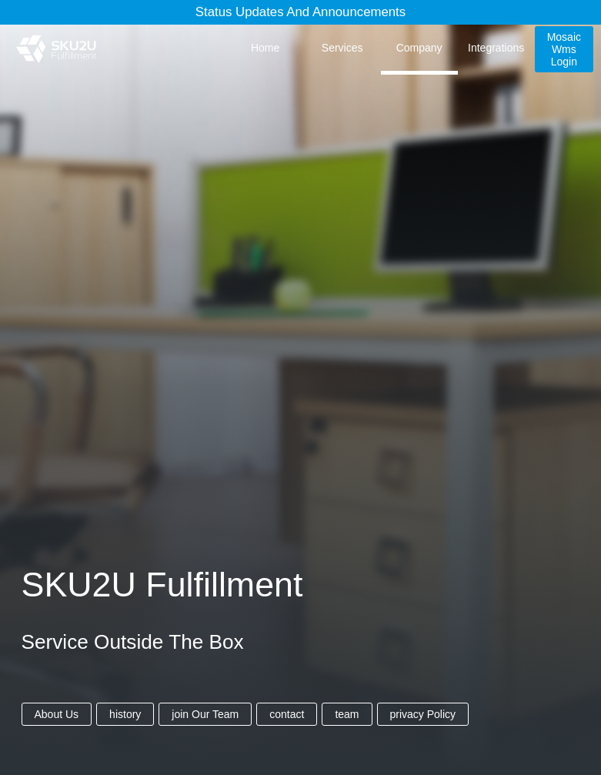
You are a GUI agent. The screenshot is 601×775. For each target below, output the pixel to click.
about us (57, 714)
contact (286, 714)
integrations (496, 48)
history (125, 714)
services (342, 48)
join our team (205, 714)
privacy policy (423, 714)
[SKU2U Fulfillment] (55, 49)
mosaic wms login (564, 49)
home (265, 48)
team (347, 714)
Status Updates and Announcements (300, 12)
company (419, 48)
